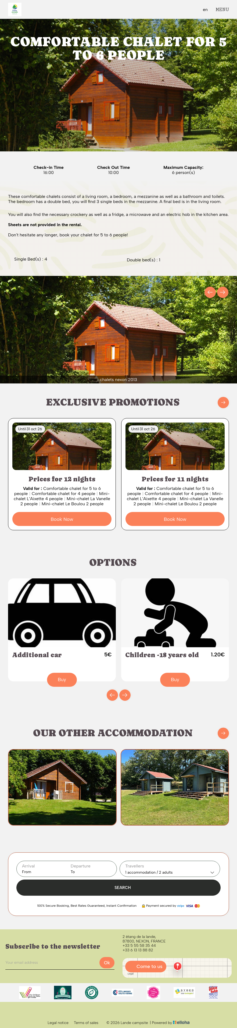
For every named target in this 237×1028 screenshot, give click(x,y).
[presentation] (210, 292)
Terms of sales (86, 1023)
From (26, 872)
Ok (107, 962)
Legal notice (58, 1023)
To (73, 872)
